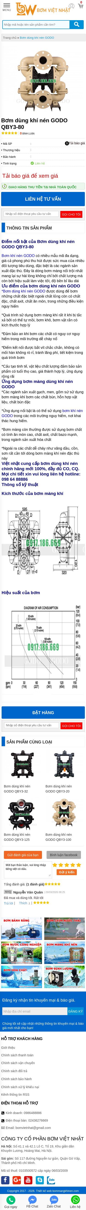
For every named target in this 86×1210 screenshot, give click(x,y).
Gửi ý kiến (67, 872)
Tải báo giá (75, 143)
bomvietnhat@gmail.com (33, 1128)
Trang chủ (10, 37)
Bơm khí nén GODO (19, 256)
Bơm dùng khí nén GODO (37, 37)
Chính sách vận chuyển (18, 1063)
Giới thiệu (8, 1047)
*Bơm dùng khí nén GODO (23, 291)
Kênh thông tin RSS (15, 1094)
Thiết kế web (44, 1191)
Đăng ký (75, 1011)
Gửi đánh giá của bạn (23, 855)
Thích (21, 903)
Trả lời (8, 903)
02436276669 (38, 1120)
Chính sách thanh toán (17, 1055)
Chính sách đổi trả (14, 1071)
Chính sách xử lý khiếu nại (20, 1087)
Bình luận (27, 133)
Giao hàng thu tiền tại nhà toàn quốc (42, 187)
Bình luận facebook (64, 855)
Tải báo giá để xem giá (30, 176)
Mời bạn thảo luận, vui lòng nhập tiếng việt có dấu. (28, 869)
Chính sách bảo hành (16, 1079)
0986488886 (33, 1113)
